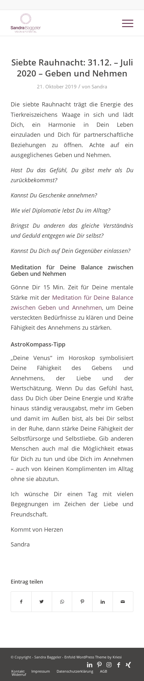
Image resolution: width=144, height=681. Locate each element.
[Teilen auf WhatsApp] (62, 602)
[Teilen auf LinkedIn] (103, 602)
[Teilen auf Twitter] (42, 602)
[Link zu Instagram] (109, 664)
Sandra (99, 86)
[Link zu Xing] (128, 664)
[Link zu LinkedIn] (89, 664)
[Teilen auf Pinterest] (82, 602)
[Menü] (124, 23)
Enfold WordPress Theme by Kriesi (93, 657)
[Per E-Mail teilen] (123, 602)
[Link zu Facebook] (119, 664)
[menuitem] (18, 671)
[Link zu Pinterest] (99, 664)
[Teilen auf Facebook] (21, 602)
